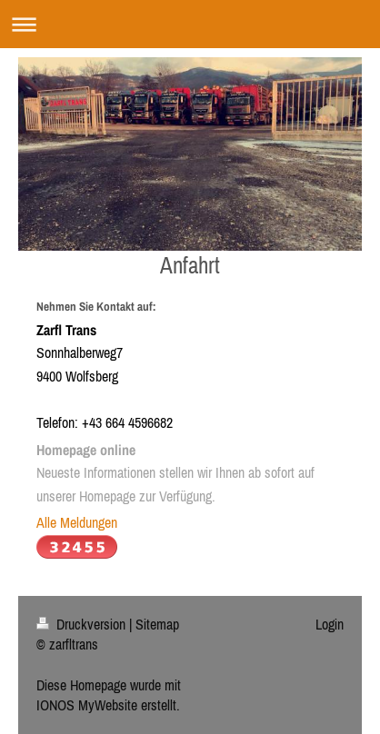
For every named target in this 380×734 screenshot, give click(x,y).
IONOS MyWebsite (86, 705)
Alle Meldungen (76, 522)
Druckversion (82, 624)
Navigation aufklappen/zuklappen (190, 24)
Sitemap (157, 624)
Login (329, 624)
